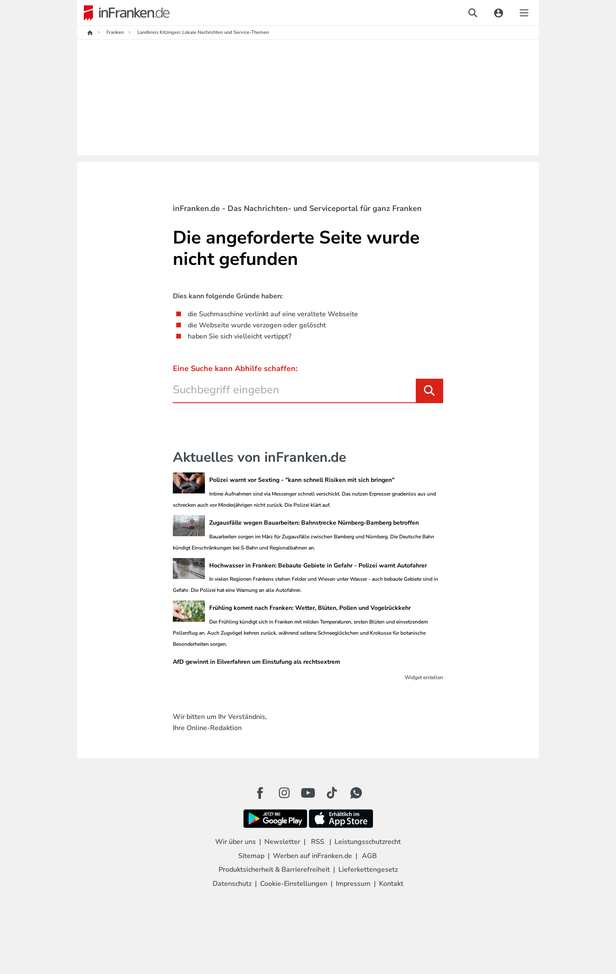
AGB (369, 856)
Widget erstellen (424, 677)
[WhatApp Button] (356, 793)
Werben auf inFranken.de (312, 856)
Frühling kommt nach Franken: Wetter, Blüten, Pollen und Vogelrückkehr (310, 608)
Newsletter (282, 841)
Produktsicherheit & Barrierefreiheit (274, 869)
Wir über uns (235, 841)
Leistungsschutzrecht (368, 841)
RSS (317, 841)
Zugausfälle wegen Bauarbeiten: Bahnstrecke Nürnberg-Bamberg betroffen (314, 523)
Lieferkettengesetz (368, 869)
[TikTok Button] (332, 793)
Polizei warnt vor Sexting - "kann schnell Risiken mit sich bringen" (301, 480)
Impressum (353, 883)
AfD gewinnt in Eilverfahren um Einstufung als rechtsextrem (256, 662)
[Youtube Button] (308, 793)
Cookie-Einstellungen (293, 883)
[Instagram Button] (284, 795)
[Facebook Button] (260, 793)
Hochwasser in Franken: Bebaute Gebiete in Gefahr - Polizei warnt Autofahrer (318, 565)
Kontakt (391, 883)
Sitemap (251, 856)
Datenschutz (232, 883)
